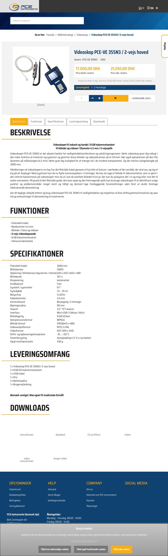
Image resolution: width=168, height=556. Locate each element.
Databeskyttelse (17, 495)
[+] (99, 98)
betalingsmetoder (57, 500)
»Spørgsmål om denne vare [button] (143, 98)
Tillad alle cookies (121, 549)
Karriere (90, 500)
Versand (52, 489)
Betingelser (15, 500)
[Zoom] (41, 77)
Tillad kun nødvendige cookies (55, 549)
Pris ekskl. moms (85, 73)
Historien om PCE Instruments (101, 495)
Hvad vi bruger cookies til (84, 541)
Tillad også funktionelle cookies (90, 549)
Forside (50, 35)
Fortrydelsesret (17, 506)
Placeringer (91, 506)
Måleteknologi (65, 35)
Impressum (15, 489)
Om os (89, 489)
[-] (92, 98)
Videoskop (82, 35)
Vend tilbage (54, 495)
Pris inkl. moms (119, 73)
